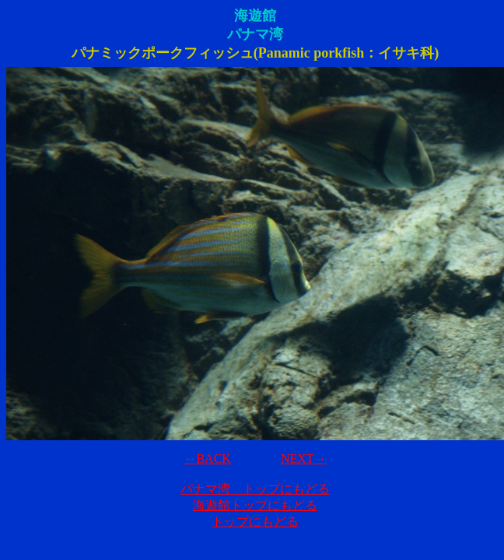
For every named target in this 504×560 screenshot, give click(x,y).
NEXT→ (304, 458)
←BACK (207, 458)
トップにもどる (255, 521)
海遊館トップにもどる (255, 505)
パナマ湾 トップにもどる (255, 488)
